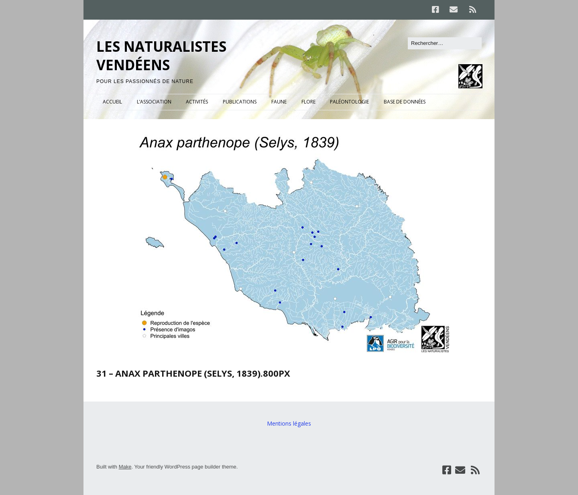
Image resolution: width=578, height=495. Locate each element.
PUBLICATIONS (239, 101)
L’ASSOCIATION (154, 101)
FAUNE (279, 101)
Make (125, 467)
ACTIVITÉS (197, 101)
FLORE (308, 101)
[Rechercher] (445, 43)
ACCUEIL (112, 101)
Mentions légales (289, 423)
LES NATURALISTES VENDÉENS (161, 55)
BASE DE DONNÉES (404, 101)
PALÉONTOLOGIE (349, 101)
